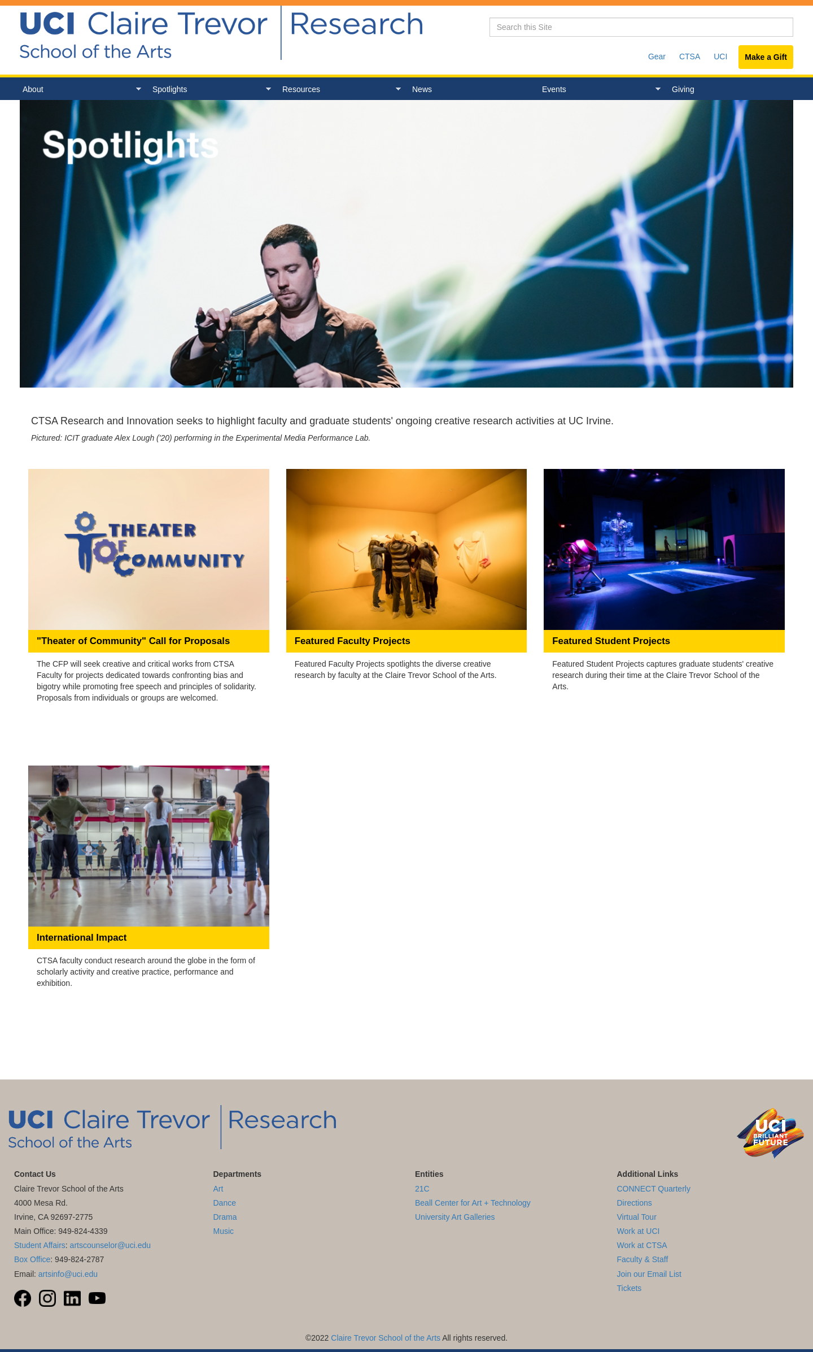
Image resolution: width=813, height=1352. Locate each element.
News (422, 89)
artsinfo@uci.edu (68, 1274)
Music (223, 1231)
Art (218, 1188)
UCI (720, 56)
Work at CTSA (642, 1245)
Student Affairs (39, 1245)
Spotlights (209, 89)
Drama (225, 1216)
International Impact (81, 937)
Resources (339, 89)
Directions (634, 1202)
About (79, 89)
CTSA (689, 56)
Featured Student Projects (611, 641)
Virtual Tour (637, 1216)
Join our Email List (649, 1274)
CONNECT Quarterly (653, 1188)
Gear (657, 56)
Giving (683, 89)
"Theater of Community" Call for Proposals (133, 641)
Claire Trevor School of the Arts (385, 1337)
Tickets (629, 1288)
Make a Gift (766, 57)
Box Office (32, 1259)
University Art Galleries (455, 1216)
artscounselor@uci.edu (110, 1245)
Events (598, 89)
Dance (224, 1202)
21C (422, 1188)
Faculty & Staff (642, 1259)
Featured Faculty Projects (352, 641)
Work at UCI (638, 1231)
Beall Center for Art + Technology (473, 1202)
